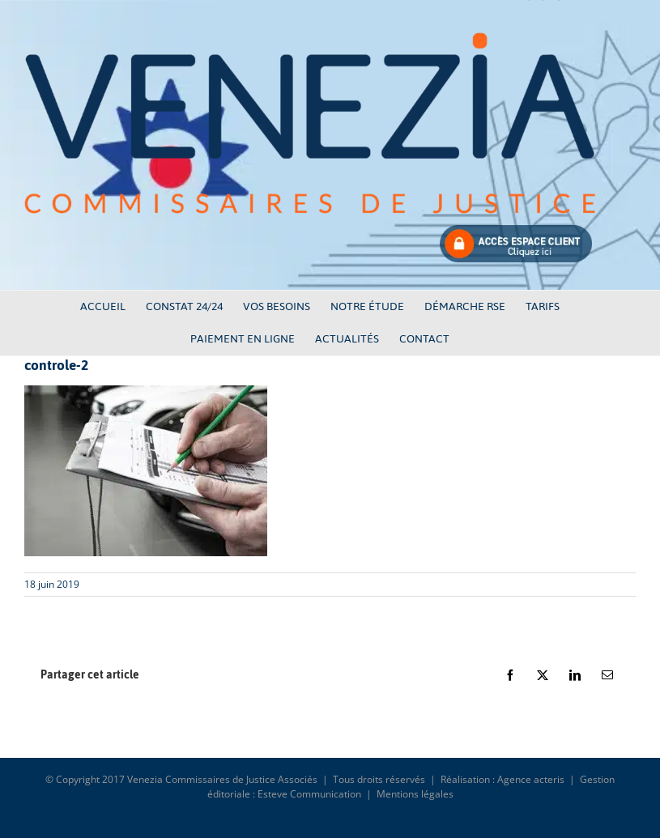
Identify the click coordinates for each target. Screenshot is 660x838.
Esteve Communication (309, 794)
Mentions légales (415, 794)
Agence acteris (530, 779)
